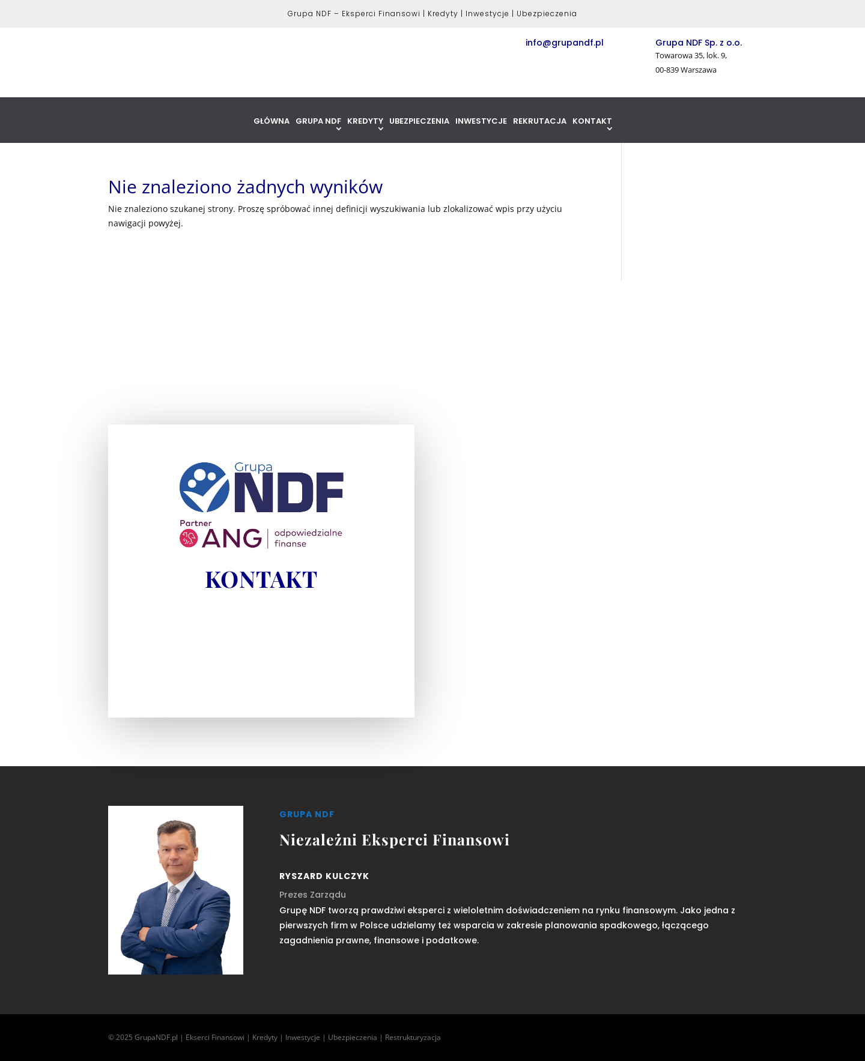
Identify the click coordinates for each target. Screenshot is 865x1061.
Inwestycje (481, 122)
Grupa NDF (318, 122)
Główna (271, 122)
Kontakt (592, 122)
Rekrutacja (539, 122)
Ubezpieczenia (419, 122)
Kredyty (365, 122)
